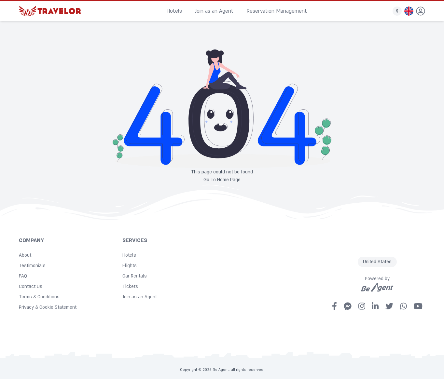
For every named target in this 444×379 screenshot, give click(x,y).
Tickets (130, 286)
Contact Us (30, 286)
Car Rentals (134, 276)
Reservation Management (276, 11)
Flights (129, 266)
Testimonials (32, 266)
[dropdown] (420, 11)
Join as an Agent (214, 11)
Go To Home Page (222, 180)
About (25, 255)
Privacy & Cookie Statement (47, 307)
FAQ (23, 276)
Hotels (174, 11)
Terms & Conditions (39, 297)
